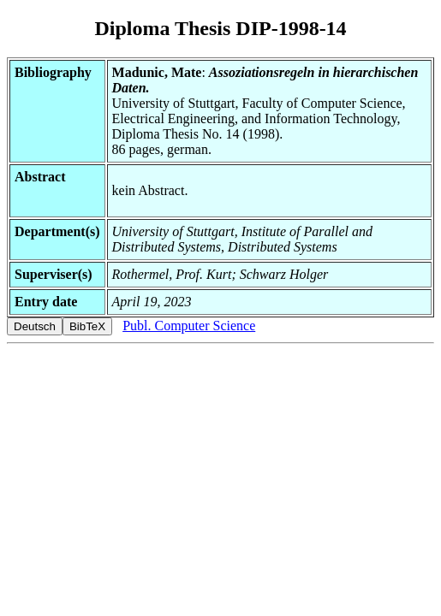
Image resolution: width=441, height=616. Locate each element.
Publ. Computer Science (188, 325)
